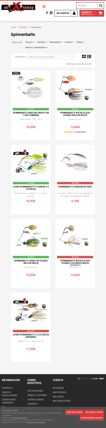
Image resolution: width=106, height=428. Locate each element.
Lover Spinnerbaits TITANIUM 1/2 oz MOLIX (31, 188)
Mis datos (58, 396)
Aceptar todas (74, 412)
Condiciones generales (9, 401)
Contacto (7, 388)
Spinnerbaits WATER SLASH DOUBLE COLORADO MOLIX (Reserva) (75, 263)
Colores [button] (69, 42)
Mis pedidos (59, 392)
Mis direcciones (62, 401)
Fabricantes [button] (55, 42)
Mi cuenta (58, 388)
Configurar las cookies (36, 422)
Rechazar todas (94, 412)
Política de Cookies (19, 417)
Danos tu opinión (37, 395)
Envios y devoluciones (9, 394)
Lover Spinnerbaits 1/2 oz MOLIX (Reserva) (31, 336)
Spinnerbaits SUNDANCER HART (75, 187)
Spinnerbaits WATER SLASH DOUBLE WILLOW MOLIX (75, 114)
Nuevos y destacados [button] (36, 47)
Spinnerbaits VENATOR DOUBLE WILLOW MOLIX (31, 262)
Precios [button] (29, 42)
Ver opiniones (35, 391)
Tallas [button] (80, 42)
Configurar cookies (92, 417)
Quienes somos (35, 399)
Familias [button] (42, 42)
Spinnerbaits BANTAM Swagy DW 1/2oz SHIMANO (31, 114)
